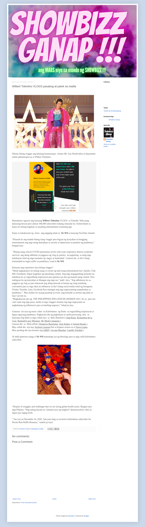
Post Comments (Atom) (29, 502)
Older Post (92, 499)
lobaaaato (71, 516)
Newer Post (16, 499)
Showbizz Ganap (114, 120)
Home (54, 499)
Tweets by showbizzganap (112, 111)
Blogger (86, 516)
